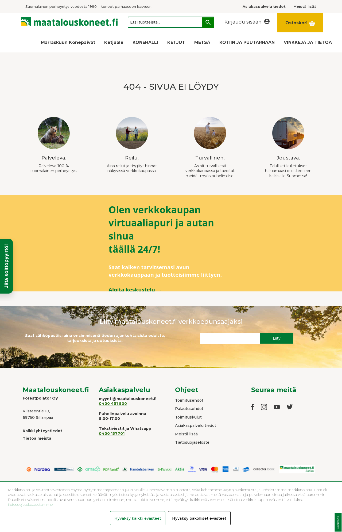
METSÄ (202, 42)
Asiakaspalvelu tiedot (195, 425)
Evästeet (338, 522)
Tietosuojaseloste (192, 442)
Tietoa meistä (37, 438)
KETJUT (176, 42)
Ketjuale (113, 42)
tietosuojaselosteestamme (30, 504)
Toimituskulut (188, 417)
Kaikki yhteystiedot (42, 430)
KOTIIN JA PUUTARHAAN (247, 42)
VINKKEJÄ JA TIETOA (308, 42)
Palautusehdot (189, 408)
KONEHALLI (145, 42)
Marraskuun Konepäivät (68, 42)
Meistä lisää (186, 434)
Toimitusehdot (189, 400)
